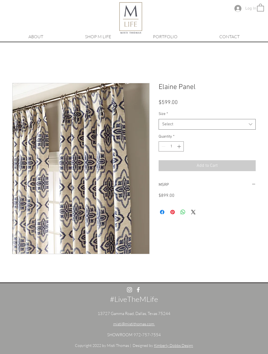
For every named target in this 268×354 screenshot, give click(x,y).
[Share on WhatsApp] (183, 212)
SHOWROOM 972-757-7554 (134, 334)
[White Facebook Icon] (138, 289)
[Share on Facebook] (162, 212)
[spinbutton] (171, 146)
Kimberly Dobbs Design (173, 345)
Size (163, 114)
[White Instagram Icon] (129, 289)
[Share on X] (193, 212)
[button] (260, 7)
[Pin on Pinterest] (172, 212)
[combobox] (207, 124)
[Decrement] (162, 146)
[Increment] (179, 146)
